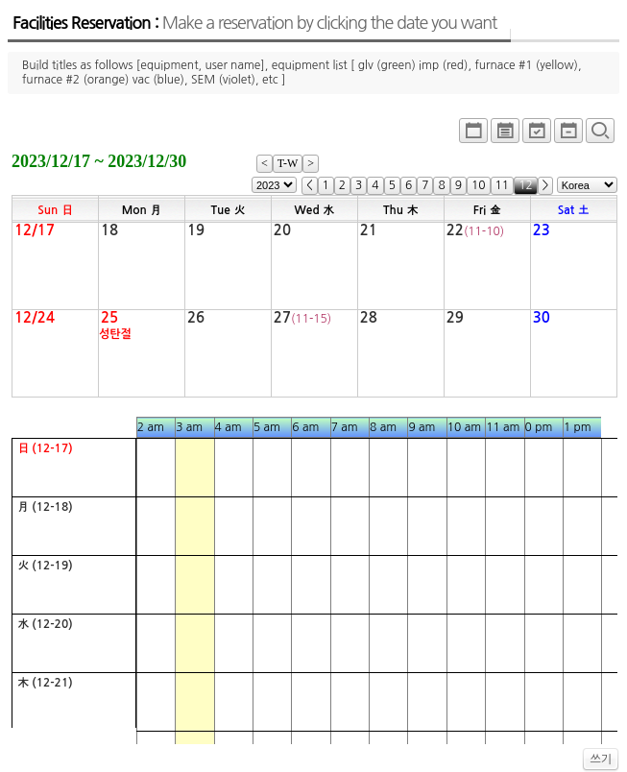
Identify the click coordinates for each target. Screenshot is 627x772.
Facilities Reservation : (254, 23)
